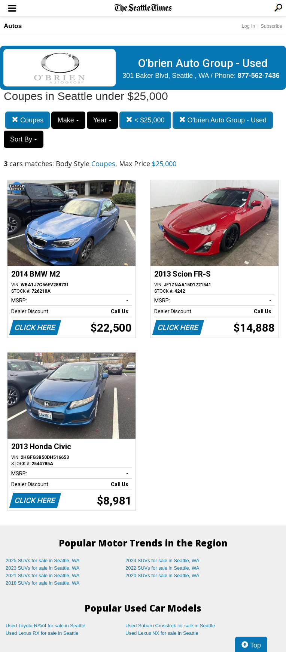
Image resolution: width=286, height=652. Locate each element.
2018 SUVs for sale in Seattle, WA (43, 583)
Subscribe (271, 26)
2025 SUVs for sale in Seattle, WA (43, 560)
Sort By (23, 139)
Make (68, 120)
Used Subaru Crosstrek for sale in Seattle (170, 625)
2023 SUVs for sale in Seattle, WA (43, 568)
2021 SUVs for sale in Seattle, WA (43, 575)
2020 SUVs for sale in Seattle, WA (162, 575)
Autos (13, 26)
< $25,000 (145, 120)
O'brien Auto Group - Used (223, 120)
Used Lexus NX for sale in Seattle (161, 633)
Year (102, 120)
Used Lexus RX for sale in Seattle (42, 633)
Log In (248, 26)
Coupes (27, 120)
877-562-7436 (259, 75)
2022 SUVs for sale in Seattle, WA (162, 568)
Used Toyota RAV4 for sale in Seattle (45, 625)
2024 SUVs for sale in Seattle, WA (162, 560)
